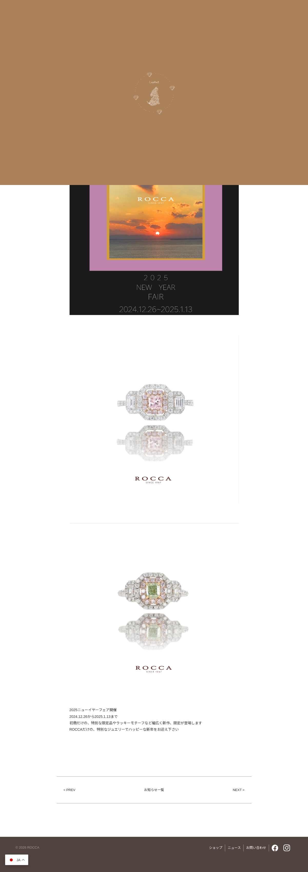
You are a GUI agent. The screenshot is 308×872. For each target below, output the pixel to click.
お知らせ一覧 (154, 790)
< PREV (69, 790)
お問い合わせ (256, 848)
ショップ (215, 848)
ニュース (234, 848)
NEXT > (239, 790)
